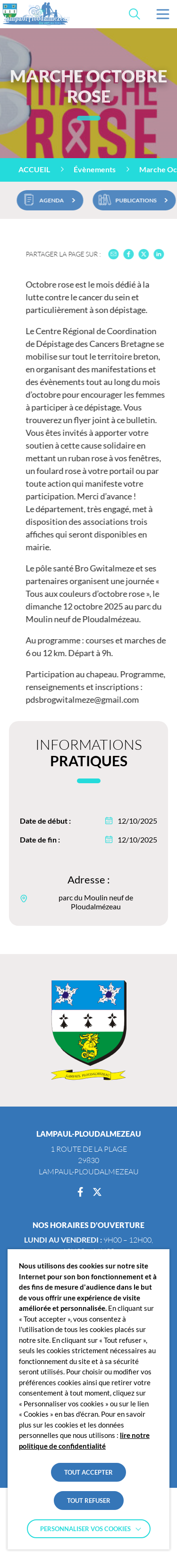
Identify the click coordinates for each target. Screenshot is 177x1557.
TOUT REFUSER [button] (88, 1500)
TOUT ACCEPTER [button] (88, 1472)
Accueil (34, 169)
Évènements (95, 169)
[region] (88, 170)
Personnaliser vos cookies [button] (85, 1529)
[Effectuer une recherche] (134, 14)
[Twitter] (97, 1192)
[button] (163, 14)
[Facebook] (80, 1192)
